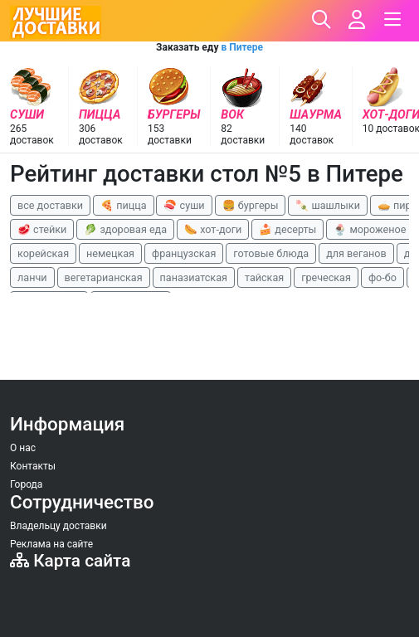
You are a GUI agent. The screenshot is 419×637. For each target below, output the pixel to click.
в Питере (241, 47)
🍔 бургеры (250, 205)
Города (26, 484)
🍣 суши (183, 205)
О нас (23, 448)
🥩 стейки (41, 229)
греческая (326, 277)
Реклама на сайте (51, 544)
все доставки (50, 205)
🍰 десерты (287, 229)
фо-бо (382, 277)
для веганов (356, 253)
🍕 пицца (123, 205)
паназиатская (193, 277)
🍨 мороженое (370, 229)
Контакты (33, 466)
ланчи (32, 277)
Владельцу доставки (58, 526)
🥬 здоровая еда (125, 229)
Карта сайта (70, 561)
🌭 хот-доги (212, 229)
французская (184, 253)
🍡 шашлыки (327, 205)
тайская (264, 277)
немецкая (110, 253)
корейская (43, 253)
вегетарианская (104, 277)
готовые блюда (271, 253)
